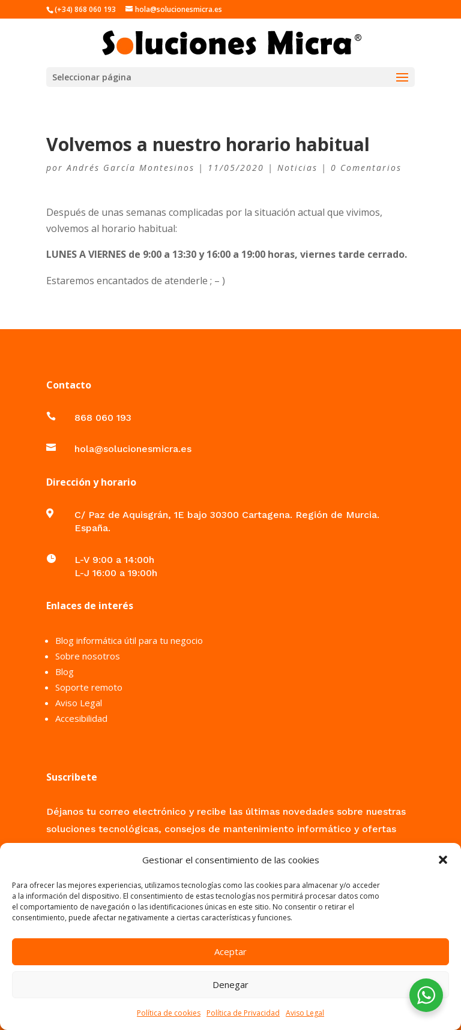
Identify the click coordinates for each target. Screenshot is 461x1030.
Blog (64, 671)
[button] (443, 860)
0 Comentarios (366, 167)
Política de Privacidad (243, 1013)
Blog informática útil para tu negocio (129, 640)
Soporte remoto (88, 687)
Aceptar (230, 951)
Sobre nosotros (87, 656)
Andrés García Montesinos (130, 167)
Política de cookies (168, 1013)
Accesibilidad (81, 718)
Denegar (230, 984)
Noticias (297, 167)
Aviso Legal (305, 1013)
